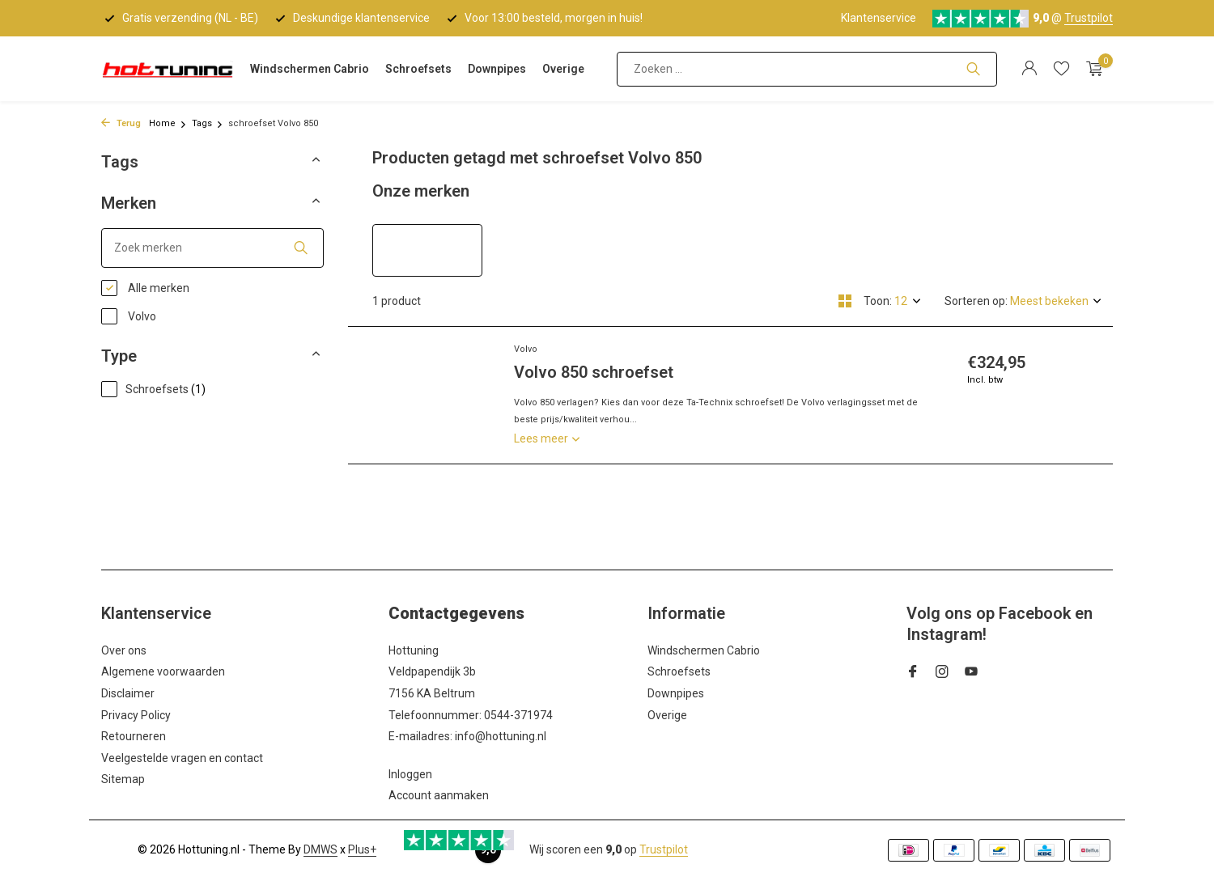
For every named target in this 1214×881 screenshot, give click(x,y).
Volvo (128, 316)
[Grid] (844, 300)
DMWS (320, 849)
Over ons (123, 650)
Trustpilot (1088, 17)
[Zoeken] (807, 69)
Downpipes (497, 68)
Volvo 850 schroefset (593, 372)
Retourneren (133, 736)
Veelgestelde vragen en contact (182, 758)
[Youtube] (971, 673)
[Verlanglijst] (1061, 68)
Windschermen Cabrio (309, 68)
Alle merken (145, 288)
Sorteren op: (976, 300)
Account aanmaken (438, 795)
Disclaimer (128, 693)
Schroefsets (418, 68)
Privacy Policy (136, 715)
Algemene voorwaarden (163, 671)
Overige (563, 68)
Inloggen (410, 774)
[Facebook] (912, 673)
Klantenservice (878, 17)
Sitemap (123, 779)
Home (168, 123)
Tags (207, 123)
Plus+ (362, 849)
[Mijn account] (1029, 69)
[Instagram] (942, 673)
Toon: (878, 300)
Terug (121, 123)
